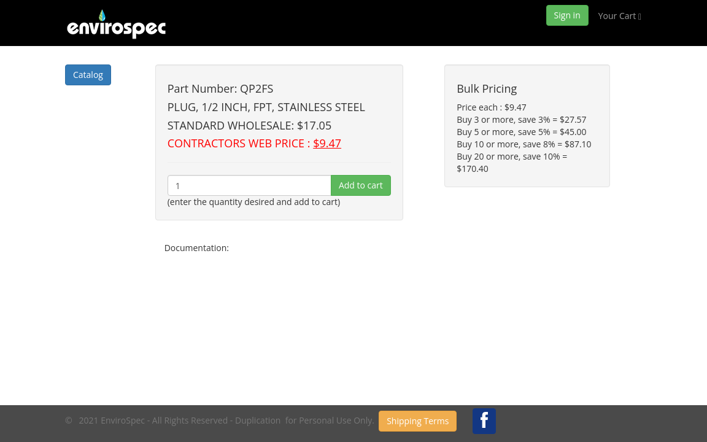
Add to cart (361, 185)
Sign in (567, 15)
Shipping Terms (418, 421)
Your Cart (619, 15)
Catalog (88, 74)
